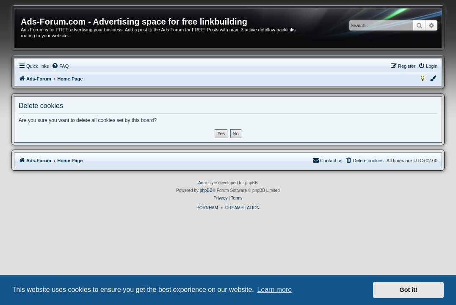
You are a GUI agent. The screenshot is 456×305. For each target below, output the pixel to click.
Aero (202, 182)
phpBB (206, 190)
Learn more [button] (274, 289)
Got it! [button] (408, 289)
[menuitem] (60, 66)
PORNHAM (207, 207)
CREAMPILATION (242, 207)
